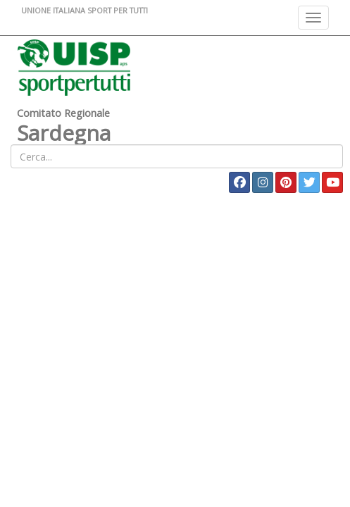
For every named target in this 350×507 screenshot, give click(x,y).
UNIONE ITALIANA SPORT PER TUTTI (84, 10)
